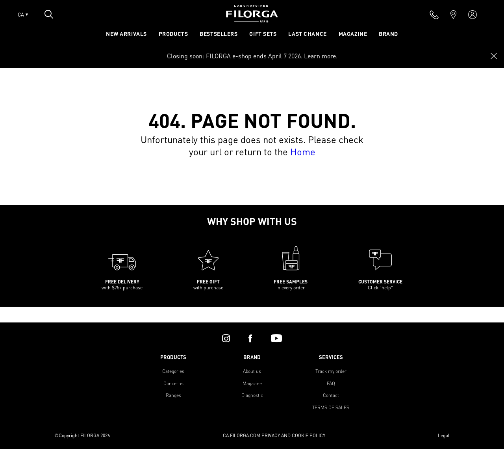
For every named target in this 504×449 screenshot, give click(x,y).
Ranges (173, 395)
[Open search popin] (49, 14)
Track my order (330, 371)
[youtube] (276, 338)
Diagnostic (252, 395)
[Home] (252, 20)
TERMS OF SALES (330, 407)
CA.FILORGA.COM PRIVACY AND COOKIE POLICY (274, 435)
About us (252, 371)
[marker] (453, 14)
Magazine (252, 383)
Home (302, 151)
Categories (173, 371)
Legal (444, 435)
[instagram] (226, 338)
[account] (472, 14)
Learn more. (320, 56)
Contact (331, 395)
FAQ (331, 383)
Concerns (173, 383)
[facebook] (250, 338)
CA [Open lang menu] (23, 14)
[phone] (434, 14)
